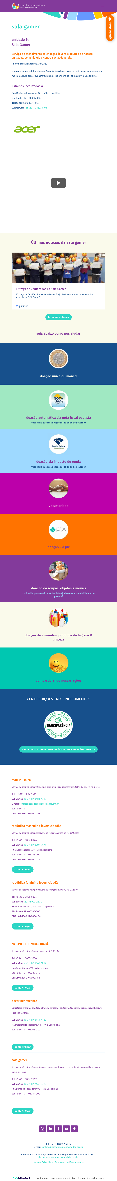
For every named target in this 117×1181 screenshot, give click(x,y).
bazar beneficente (24, 1001)
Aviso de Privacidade (43, 1162)
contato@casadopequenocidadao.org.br (39, 803)
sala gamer (19, 1060)
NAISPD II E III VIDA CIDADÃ (30, 944)
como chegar (22, 869)
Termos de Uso (62, 1162)
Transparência (76, 1162)
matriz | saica (21, 780)
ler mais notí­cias (58, 317)
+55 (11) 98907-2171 (35, 844)
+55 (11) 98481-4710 (35, 798)
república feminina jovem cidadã (35, 882)
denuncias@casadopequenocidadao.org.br (58, 1157)
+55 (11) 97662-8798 (35, 107)
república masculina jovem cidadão (37, 826)
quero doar (110, 30)
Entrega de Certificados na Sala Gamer (41, 289)
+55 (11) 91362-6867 (35, 963)
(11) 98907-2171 (33, 901)
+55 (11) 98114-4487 (35, 1019)
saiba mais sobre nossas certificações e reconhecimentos (58, 749)
